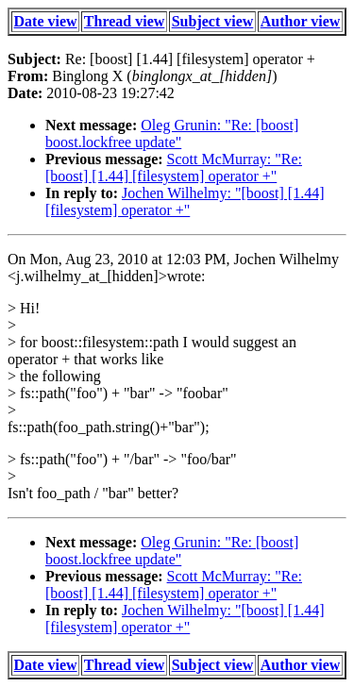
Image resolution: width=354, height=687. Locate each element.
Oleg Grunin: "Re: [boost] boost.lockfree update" (171, 133)
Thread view (124, 21)
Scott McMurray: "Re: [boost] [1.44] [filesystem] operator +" (173, 167)
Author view (301, 21)
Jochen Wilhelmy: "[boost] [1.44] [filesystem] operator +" (185, 201)
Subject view (213, 21)
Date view (45, 21)
